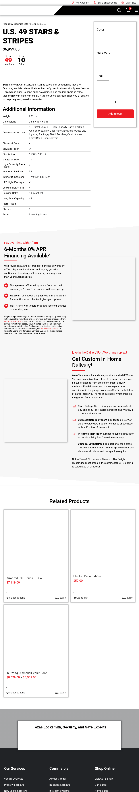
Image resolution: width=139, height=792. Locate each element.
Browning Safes (38, 24)
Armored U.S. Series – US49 (25, 578)
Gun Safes (100, 784)
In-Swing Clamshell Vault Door (26, 673)
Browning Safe (21, 24)
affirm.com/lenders (12, 321)
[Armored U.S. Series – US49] (36, 542)
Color (100, 29)
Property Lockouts (14, 784)
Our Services (14, 768)
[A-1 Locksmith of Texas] (19, 6)
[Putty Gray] (103, 40)
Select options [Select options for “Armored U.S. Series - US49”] (17, 597)
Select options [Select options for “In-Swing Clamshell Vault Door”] (17, 692)
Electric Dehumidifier (87, 576)
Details (62, 597)
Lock (100, 76)
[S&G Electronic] (103, 86)
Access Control (57, 778)
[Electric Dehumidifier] (103, 541)
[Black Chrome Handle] (103, 63)
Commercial (59, 768)
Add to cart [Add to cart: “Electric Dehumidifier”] (82, 597)
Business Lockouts (59, 784)
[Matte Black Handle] (116, 63)
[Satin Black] (116, 40)
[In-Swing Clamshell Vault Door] (36, 637)
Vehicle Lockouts (13, 778)
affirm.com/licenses (49, 329)
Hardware (103, 52)
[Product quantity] (115, 102)
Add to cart (115, 113)
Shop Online (105, 768)
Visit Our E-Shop (104, 778)
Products (7, 24)
